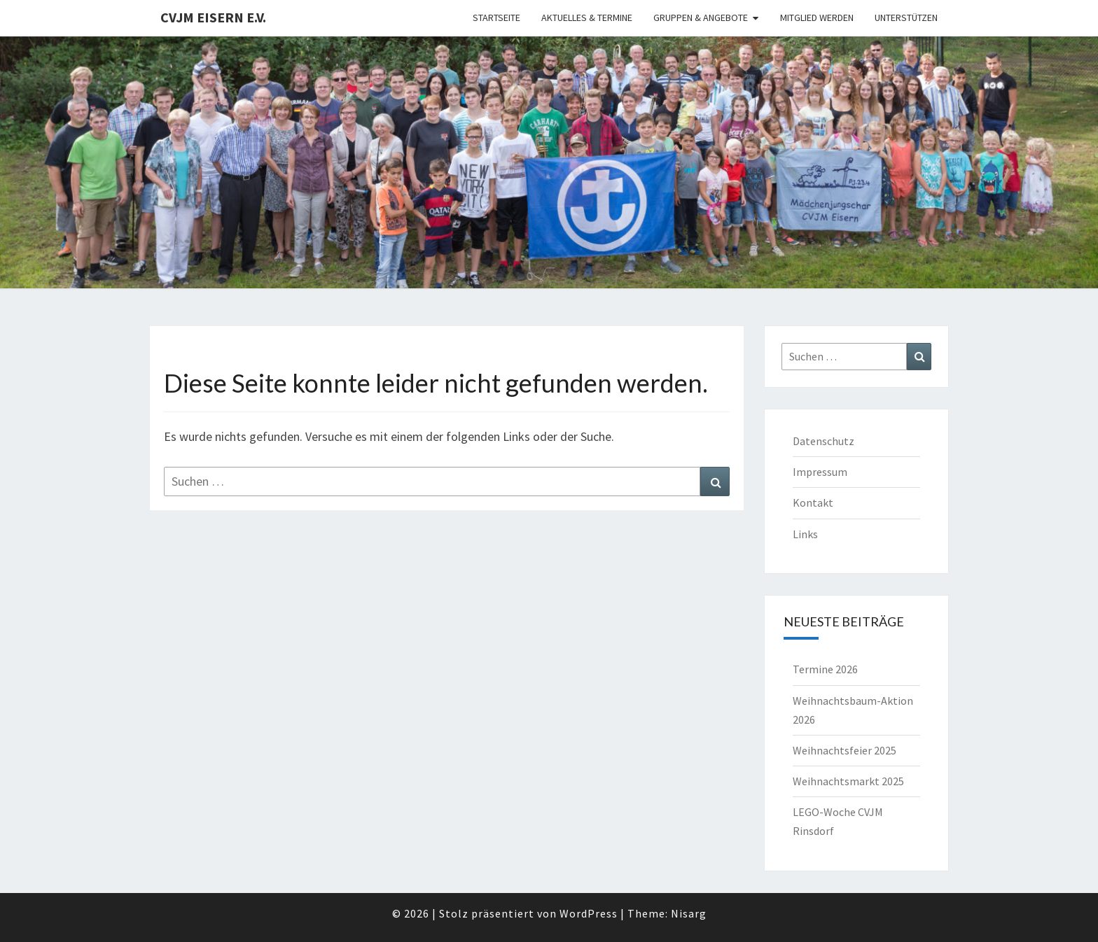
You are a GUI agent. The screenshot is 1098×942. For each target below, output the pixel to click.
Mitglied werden (817, 17)
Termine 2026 (825, 669)
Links (805, 534)
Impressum (820, 472)
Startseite (496, 17)
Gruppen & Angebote (700, 17)
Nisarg (689, 913)
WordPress (589, 913)
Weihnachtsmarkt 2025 (848, 781)
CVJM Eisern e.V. (213, 17)
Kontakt (813, 502)
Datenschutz (823, 441)
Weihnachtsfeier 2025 (844, 750)
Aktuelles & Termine (586, 17)
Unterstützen (906, 17)
